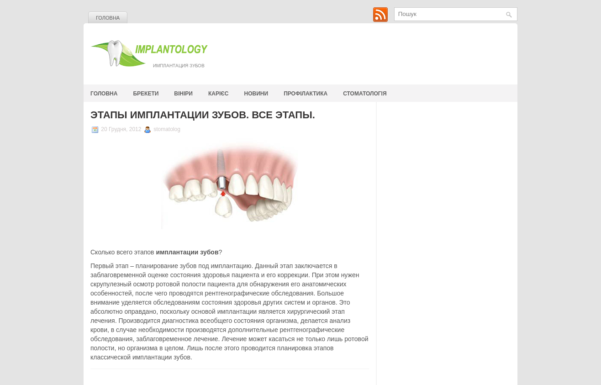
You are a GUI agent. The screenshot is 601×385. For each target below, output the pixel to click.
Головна (108, 18)
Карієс (218, 93)
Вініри (183, 93)
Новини (256, 93)
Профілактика (305, 93)
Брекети (145, 93)
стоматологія (364, 93)
